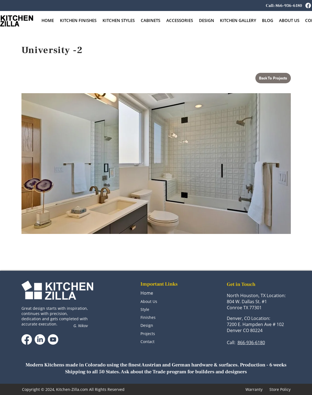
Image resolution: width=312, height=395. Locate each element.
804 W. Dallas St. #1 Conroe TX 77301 (247, 305)
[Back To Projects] (273, 78)
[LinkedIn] (40, 339)
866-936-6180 (251, 342)
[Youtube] (53, 339)
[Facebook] (308, 5)
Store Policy (280, 389)
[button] (151, 20)
